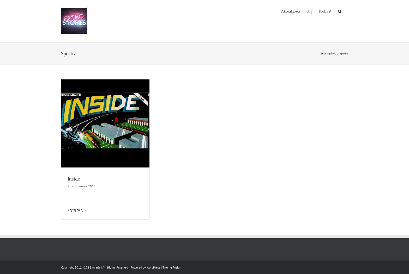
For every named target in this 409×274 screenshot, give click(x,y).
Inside (74, 179)
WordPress (153, 267)
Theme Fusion (172, 267)
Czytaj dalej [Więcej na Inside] (75, 210)
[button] (339, 11)
